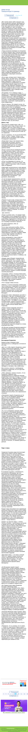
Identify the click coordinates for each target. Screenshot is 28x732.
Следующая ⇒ (14, 17)
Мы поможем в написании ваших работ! (14, 712)
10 (18, 694)
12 (24, 694)
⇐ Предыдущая (9, 15)
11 (21, 694)
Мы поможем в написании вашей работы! (9, 684)
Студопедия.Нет (10, 728)
